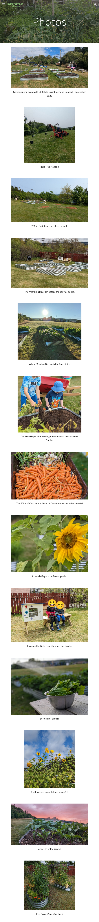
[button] (3, 4)
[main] (49, 21)
